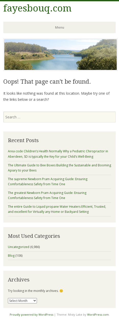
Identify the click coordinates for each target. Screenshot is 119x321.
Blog (11, 255)
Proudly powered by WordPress (31, 314)
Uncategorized (18, 247)
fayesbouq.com (37, 8)
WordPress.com (98, 314)
